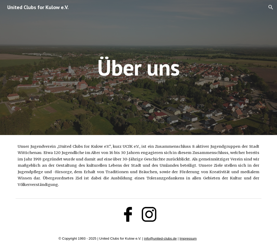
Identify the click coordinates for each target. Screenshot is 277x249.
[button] (271, 7)
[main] (139, 67)
